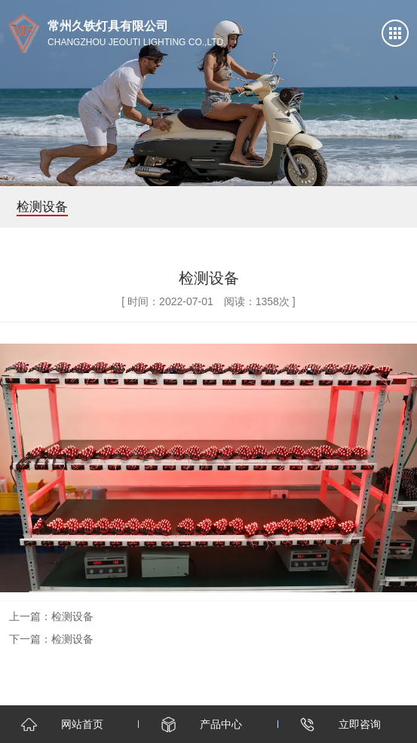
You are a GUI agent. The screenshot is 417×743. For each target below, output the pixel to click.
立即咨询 (360, 724)
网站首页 (82, 724)
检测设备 (72, 616)
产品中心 (221, 724)
